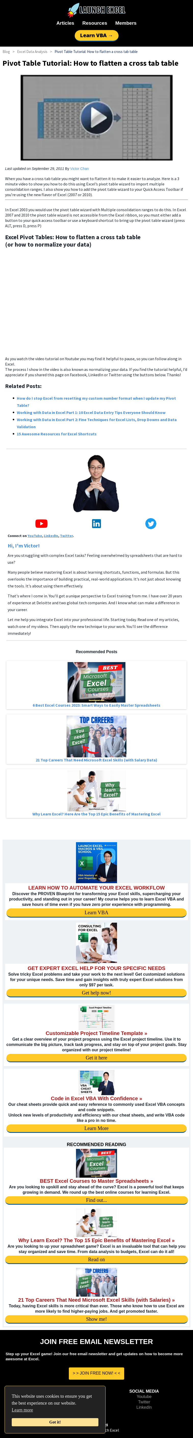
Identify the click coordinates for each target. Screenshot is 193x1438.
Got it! (55, 1422)
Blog (6, 51)
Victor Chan (79, 169)
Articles (65, 23)
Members (125, 23)
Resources (94, 23)
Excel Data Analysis (32, 51)
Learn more (22, 1410)
